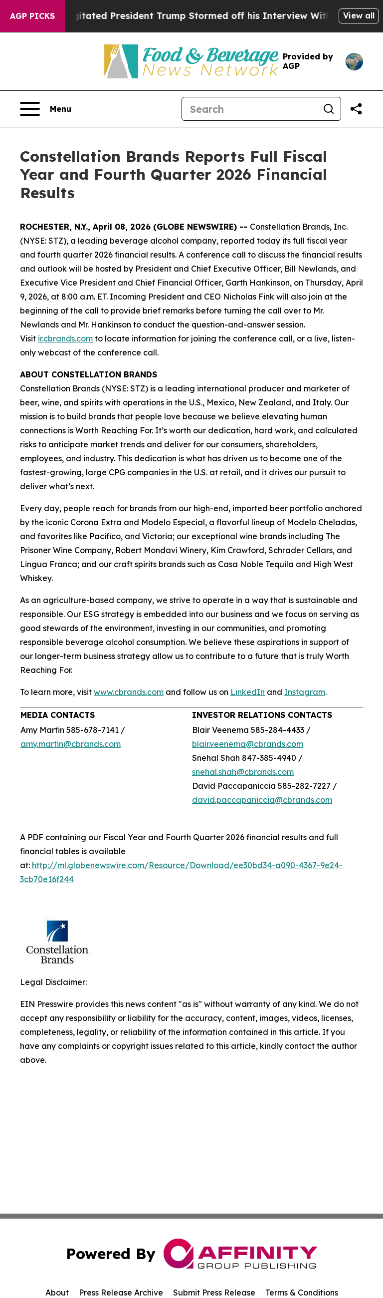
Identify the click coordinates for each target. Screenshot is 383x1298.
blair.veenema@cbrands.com (247, 744)
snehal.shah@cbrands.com (243, 772)
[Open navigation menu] (45, 109)
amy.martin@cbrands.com (70, 744)
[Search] (249, 108)
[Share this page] (356, 109)
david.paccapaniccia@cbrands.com (262, 800)
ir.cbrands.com (65, 338)
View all (359, 15)
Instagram (304, 692)
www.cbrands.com (129, 692)
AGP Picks (32, 16)
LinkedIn (247, 692)
